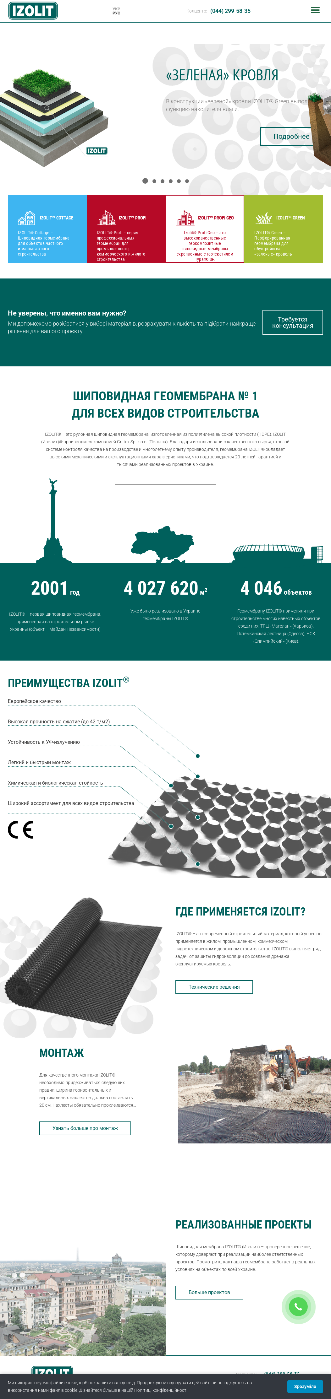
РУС (116, 13)
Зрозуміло (305, 1386)
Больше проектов (209, 1292)
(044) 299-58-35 (230, 11)
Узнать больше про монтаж (85, 1128)
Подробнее (291, 136)
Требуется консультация (292, 322)
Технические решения (214, 987)
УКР (116, 9)
